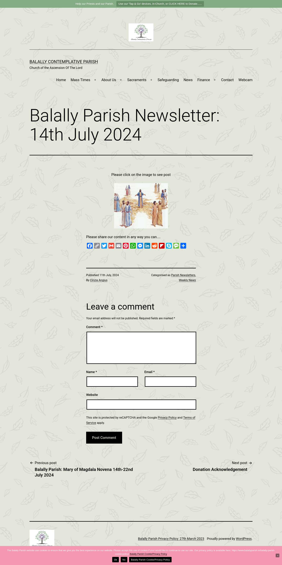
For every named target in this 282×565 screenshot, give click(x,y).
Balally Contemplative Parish (63, 61)
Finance (203, 80)
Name (91, 372)
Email (149, 372)
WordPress (244, 539)
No (124, 559)
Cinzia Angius (99, 280)
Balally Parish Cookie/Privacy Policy (148, 554)
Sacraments (136, 80)
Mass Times (80, 80)
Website (92, 395)
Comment (94, 327)
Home (61, 80)
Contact (227, 80)
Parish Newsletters (183, 275)
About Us (108, 80)
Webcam (245, 80)
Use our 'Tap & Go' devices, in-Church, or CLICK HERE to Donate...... (160, 3)
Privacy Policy (167, 417)
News (188, 80)
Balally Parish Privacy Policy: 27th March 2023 (171, 539)
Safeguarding (168, 80)
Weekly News (187, 280)
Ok (115, 559)
